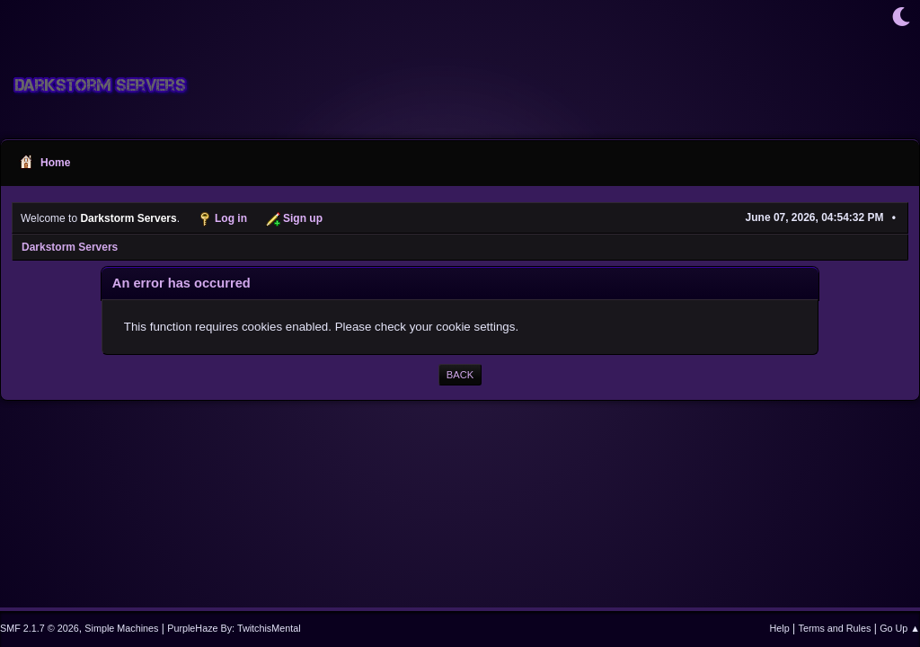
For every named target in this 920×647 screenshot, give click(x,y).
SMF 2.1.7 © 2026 (39, 628)
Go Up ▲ (900, 628)
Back (460, 374)
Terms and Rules (835, 628)
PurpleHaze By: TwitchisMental (233, 628)
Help (780, 628)
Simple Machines (121, 628)
